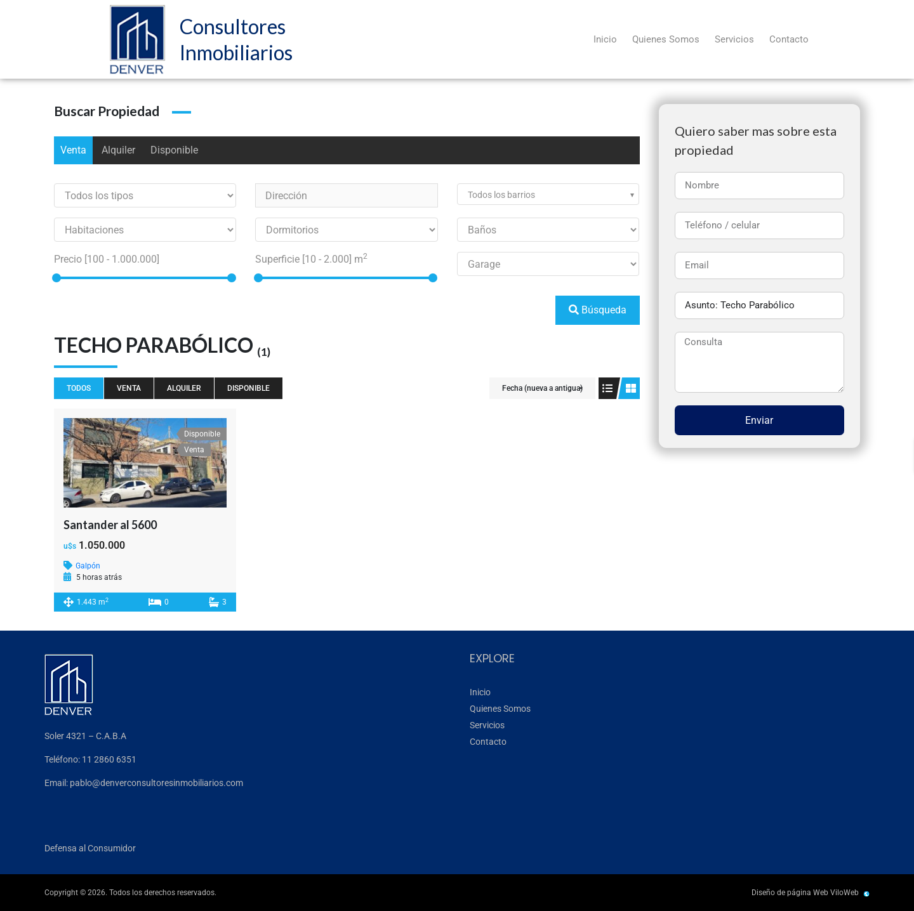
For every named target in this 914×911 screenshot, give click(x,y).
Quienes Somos (665, 39)
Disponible (174, 150)
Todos (79, 388)
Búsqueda (597, 310)
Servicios (734, 39)
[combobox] (548, 194)
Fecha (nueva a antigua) (542, 388)
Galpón (88, 565)
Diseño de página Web (790, 892)
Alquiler (118, 150)
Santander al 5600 (110, 525)
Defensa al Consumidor (90, 848)
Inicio (605, 39)
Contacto (789, 39)
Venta (73, 150)
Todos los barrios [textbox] (501, 195)
